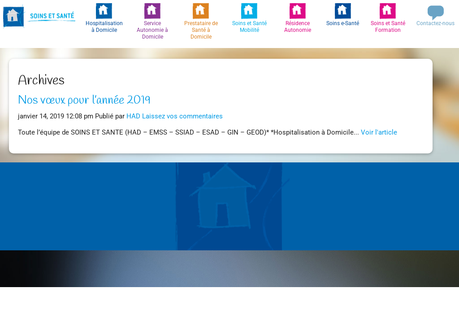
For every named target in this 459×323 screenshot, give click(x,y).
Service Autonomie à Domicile (152, 30)
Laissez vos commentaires (182, 116)
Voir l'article (379, 132)
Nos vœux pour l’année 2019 (84, 100)
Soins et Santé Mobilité (249, 26)
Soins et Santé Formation (388, 26)
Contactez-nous (435, 23)
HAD (133, 116)
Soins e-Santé (342, 23)
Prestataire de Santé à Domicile (201, 30)
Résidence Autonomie (297, 26)
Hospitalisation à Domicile (104, 26)
